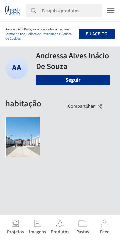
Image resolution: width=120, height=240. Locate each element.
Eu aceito (96, 34)
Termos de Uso (15, 34)
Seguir (72, 80)
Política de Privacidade (42, 34)
